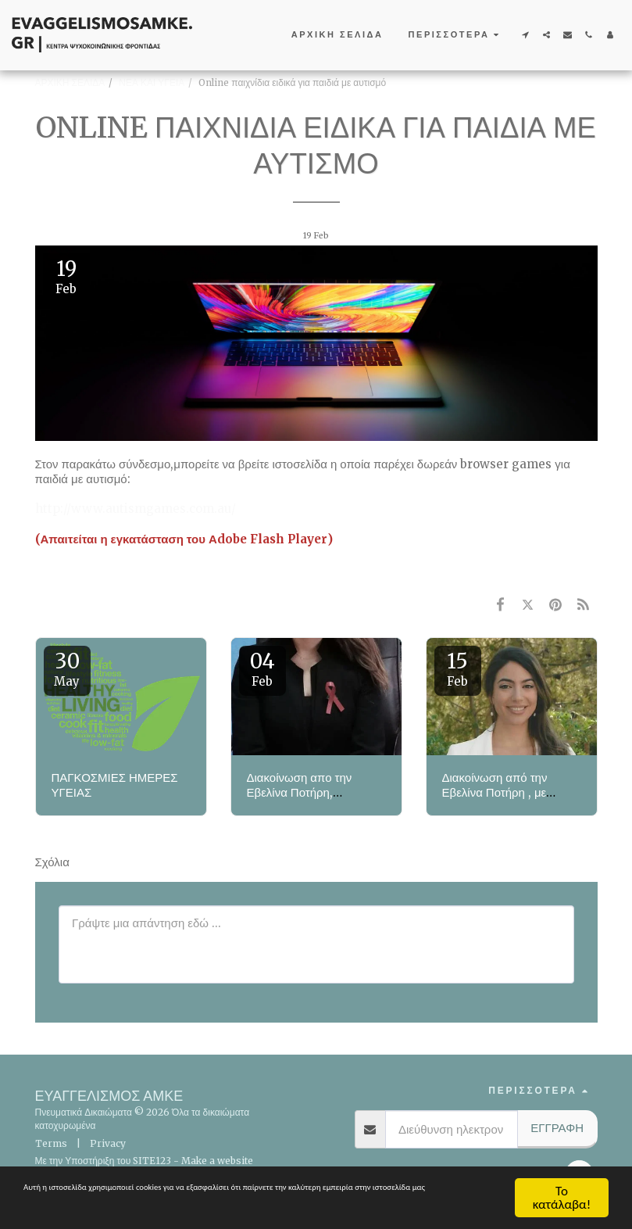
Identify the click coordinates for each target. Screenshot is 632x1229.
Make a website (217, 1160)
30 (67, 668)
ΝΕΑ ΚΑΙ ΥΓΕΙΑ (151, 82)
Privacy (108, 1143)
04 (262, 668)
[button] (525, 34)
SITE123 (152, 1160)
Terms (51, 1143)
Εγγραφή (557, 1127)
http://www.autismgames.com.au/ (135, 508)
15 (457, 668)
